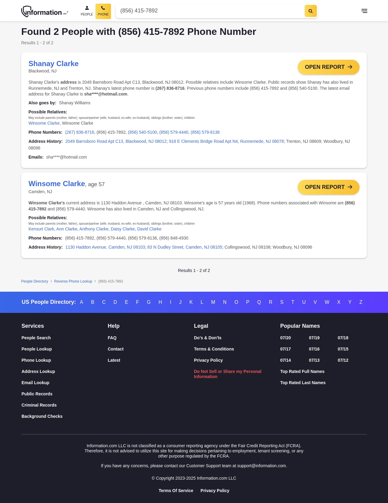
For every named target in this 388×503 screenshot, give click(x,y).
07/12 (343, 360)
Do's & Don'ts (208, 337)
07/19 (314, 337)
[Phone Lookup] (65, 360)
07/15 (343, 349)
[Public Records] (65, 394)
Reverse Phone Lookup (73, 281)
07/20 (285, 337)
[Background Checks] (65, 416)
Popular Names (300, 326)
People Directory (34, 281)
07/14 (285, 360)
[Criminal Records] (65, 405)
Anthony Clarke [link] (94, 228)
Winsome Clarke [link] (44, 123)
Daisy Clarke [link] (123, 228)
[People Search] (87, 11)
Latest (114, 360)
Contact (116, 349)
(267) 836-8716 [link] (79, 132)
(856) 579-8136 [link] (205, 132)
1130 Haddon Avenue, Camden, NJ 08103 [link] (105, 247)
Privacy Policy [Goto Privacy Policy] (215, 490)
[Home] (45, 11)
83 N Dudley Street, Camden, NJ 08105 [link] (184, 247)
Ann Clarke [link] (66, 228)
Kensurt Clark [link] (41, 228)
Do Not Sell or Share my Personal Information (228, 374)
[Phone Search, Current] (103, 11)
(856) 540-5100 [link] (142, 132)
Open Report (325, 67)
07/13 (314, 360)
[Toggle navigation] (364, 11)
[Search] (311, 11)
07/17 (285, 349)
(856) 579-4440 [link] (174, 132)
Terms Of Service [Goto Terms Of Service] (176, 490)
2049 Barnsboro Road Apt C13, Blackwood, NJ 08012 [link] (116, 141)
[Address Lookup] (65, 371)
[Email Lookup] (65, 382)
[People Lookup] (65, 349)
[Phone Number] (209, 11)
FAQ (112, 337)
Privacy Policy (208, 360)
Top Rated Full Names (302, 371)
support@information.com (261, 465)
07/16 (314, 349)
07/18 (343, 337)
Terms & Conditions (214, 349)
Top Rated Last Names (303, 382)
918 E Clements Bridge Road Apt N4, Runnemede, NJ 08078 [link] (226, 141)
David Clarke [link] (149, 228)
